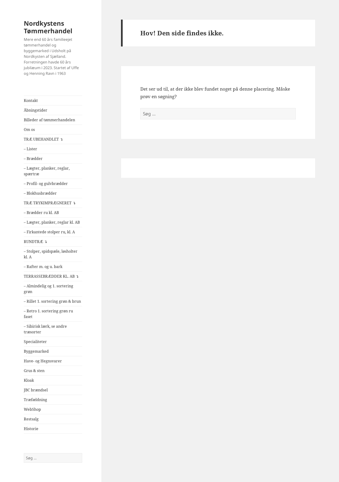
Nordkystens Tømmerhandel (48, 27)
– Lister (30, 148)
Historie (31, 428)
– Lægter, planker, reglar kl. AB (52, 222)
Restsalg (31, 419)
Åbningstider (35, 110)
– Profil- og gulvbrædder (46, 183)
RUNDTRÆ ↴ (35, 241)
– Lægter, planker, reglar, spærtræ (47, 171)
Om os (29, 129)
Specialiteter (35, 341)
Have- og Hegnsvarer (43, 361)
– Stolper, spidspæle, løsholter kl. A (50, 254)
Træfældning (35, 399)
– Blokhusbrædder (40, 193)
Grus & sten (34, 370)
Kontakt (31, 100)
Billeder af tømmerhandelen (49, 119)
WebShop (32, 409)
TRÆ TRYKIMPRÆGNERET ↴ (50, 202)
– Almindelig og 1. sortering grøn (48, 288)
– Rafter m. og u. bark (43, 266)
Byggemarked (36, 351)
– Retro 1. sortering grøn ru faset (48, 313)
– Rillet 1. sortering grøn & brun (52, 301)
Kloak (29, 380)
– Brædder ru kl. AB (41, 212)
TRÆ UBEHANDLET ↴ (43, 139)
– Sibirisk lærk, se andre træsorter (45, 329)
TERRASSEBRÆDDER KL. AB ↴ (51, 276)
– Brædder (33, 158)
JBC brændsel (36, 390)
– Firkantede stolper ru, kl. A (49, 232)
